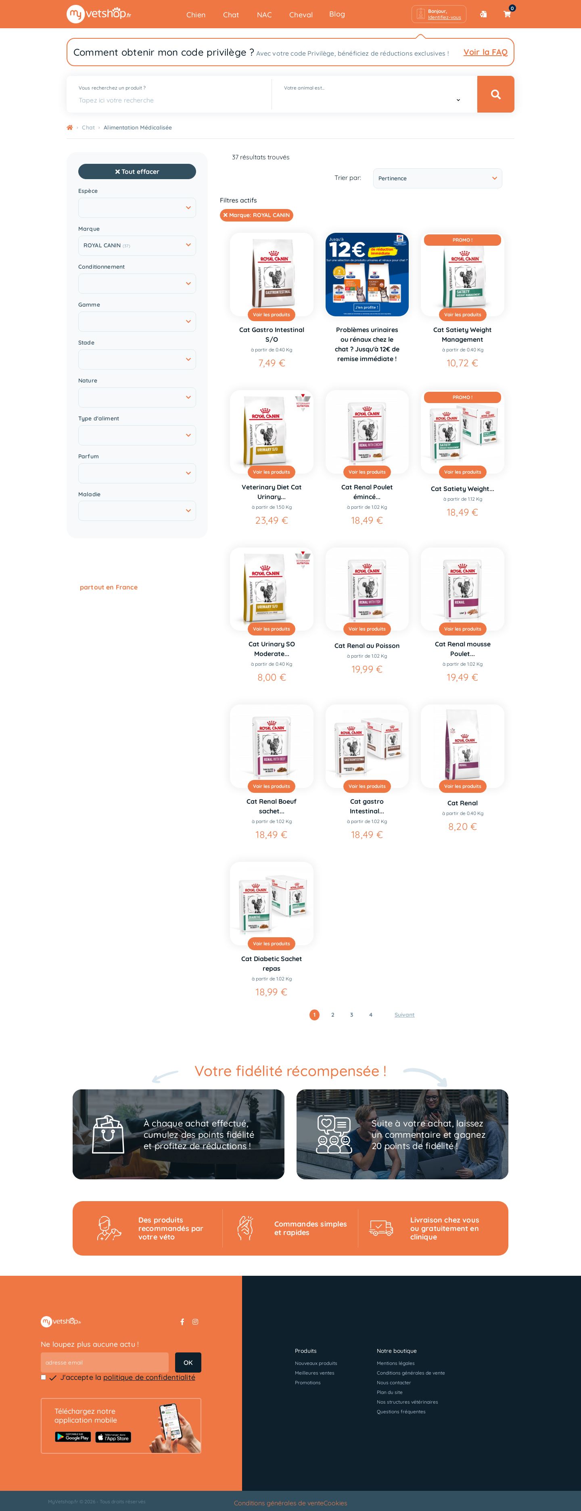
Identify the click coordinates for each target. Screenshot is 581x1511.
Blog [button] (337, 14)
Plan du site (390, 1392)
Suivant (405, 1014)
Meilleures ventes (314, 1373)
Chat (231, 14)
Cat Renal (462, 803)
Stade (86, 342)
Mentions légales (396, 1363)
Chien (196, 14)
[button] (439, 14)
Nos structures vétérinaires (407, 1402)
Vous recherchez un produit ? (112, 88)
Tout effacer (137, 171)
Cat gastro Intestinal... (367, 806)
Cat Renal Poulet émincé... (367, 492)
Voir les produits (271, 314)
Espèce (88, 191)
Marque (89, 229)
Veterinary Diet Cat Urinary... (272, 492)
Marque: (257, 215)
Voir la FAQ (486, 52)
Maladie (89, 494)
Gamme (89, 304)
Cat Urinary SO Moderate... (272, 649)
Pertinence (437, 178)
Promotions (308, 1382)
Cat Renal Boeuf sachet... (272, 806)
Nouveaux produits (316, 1363)
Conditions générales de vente (411, 1373)
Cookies (335, 1503)
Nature (87, 380)
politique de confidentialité (149, 1377)
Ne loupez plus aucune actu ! (90, 1344)
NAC (264, 14)
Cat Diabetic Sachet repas (271, 963)
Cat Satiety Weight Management (462, 334)
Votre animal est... (304, 88)
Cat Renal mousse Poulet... (463, 649)
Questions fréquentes (401, 1412)
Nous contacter (394, 1382)
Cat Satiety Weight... (462, 489)
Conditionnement (101, 266)
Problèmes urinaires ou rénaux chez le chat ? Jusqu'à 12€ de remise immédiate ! (367, 344)
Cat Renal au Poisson (367, 646)
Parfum (88, 456)
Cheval (301, 14)
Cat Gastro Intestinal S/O (271, 334)
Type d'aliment (98, 418)
